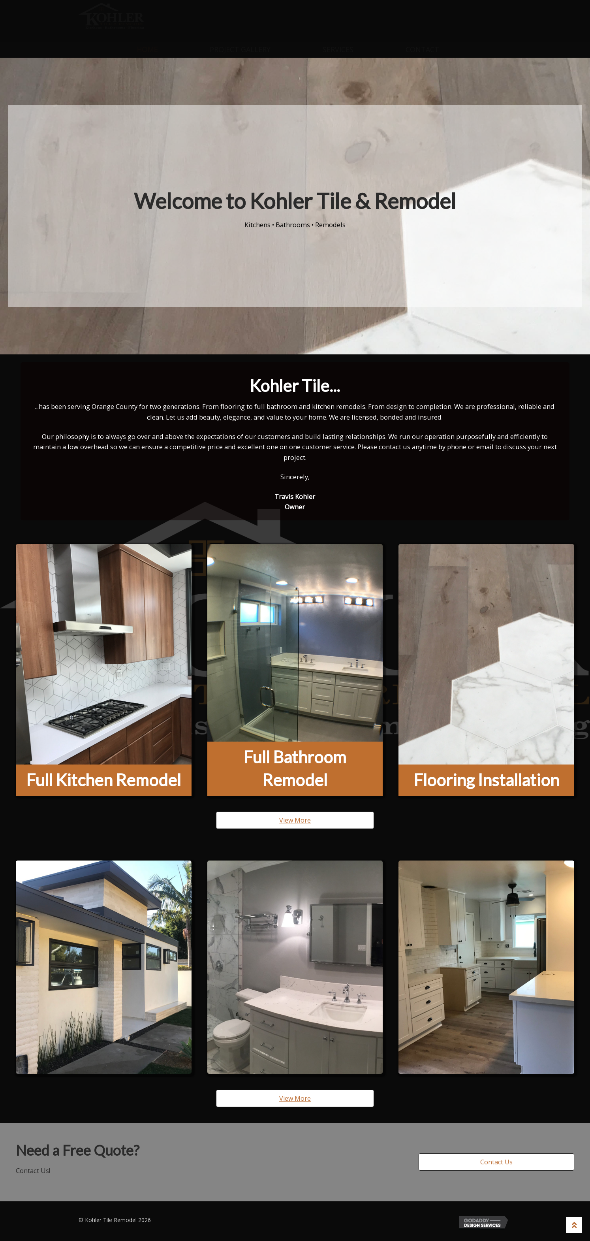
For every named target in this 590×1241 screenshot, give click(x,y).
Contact (422, 49)
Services (338, 49)
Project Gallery (240, 49)
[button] (295, 820)
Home (147, 49)
